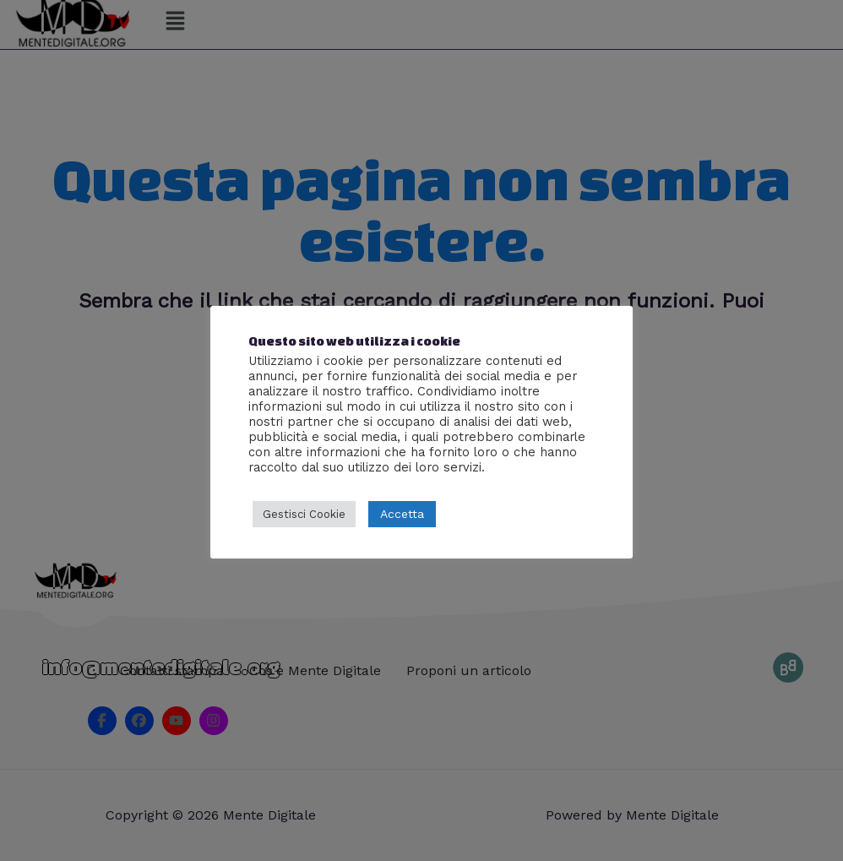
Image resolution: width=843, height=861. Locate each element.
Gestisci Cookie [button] (304, 514)
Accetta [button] (402, 513)
